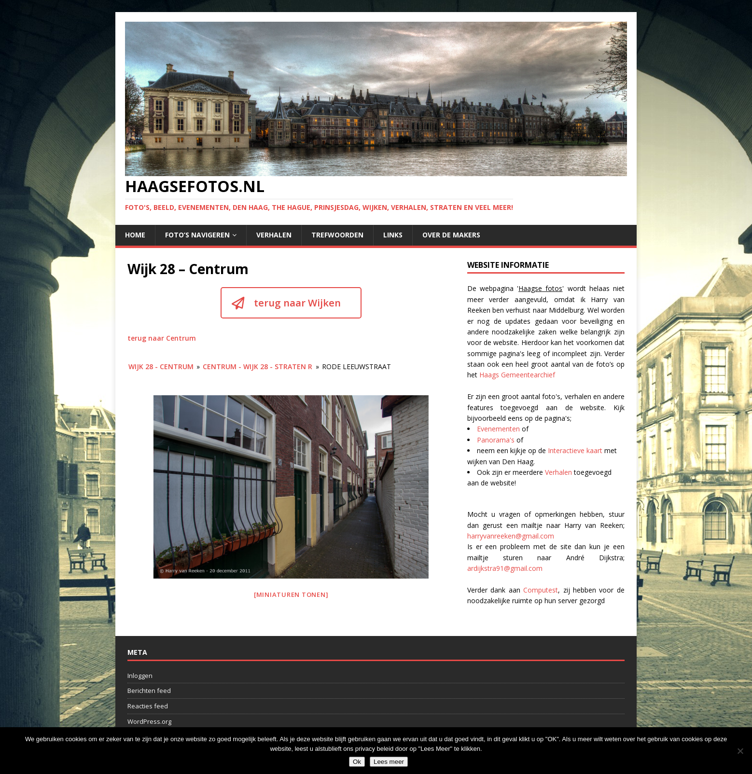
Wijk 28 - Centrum (161, 366)
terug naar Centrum (161, 338)
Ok (357, 761)
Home (135, 234)
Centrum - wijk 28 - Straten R (257, 366)
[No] (740, 751)
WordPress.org (149, 721)
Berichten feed (149, 690)
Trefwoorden (337, 234)
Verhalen (274, 234)
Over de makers (451, 234)
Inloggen (140, 675)
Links (393, 234)
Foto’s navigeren (197, 234)
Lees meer (389, 761)
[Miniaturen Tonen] (291, 594)
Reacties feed (147, 706)
